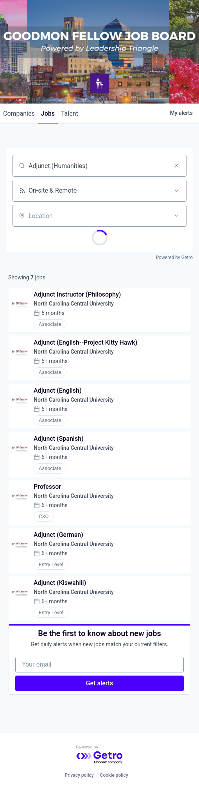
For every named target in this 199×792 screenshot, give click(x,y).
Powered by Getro (174, 257)
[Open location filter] (176, 215)
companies (19, 113)
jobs (48, 113)
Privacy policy (79, 775)
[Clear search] (176, 165)
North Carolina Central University (74, 303)
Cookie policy (114, 775)
